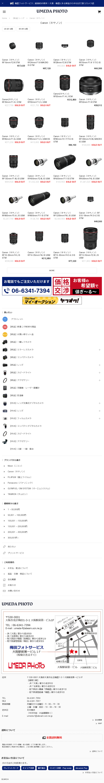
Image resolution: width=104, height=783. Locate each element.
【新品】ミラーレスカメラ (21, 350)
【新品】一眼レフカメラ (20, 342)
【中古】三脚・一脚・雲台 (21, 449)
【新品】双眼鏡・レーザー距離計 (24, 388)
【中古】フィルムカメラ (20, 418)
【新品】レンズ (16, 365)
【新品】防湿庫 (16, 395)
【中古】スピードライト (20, 434)
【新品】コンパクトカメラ (21, 357)
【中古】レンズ (16, 411)
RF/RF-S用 (23, 29)
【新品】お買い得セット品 (21, 334)
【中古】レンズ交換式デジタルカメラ (26, 403)
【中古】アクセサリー (19, 441)
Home (4, 18)
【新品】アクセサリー (19, 380)
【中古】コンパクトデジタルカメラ (25, 426)
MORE (51, 270)
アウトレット (16, 319)
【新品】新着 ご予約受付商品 (22, 327)
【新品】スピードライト (20, 372)
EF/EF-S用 (8, 29)
